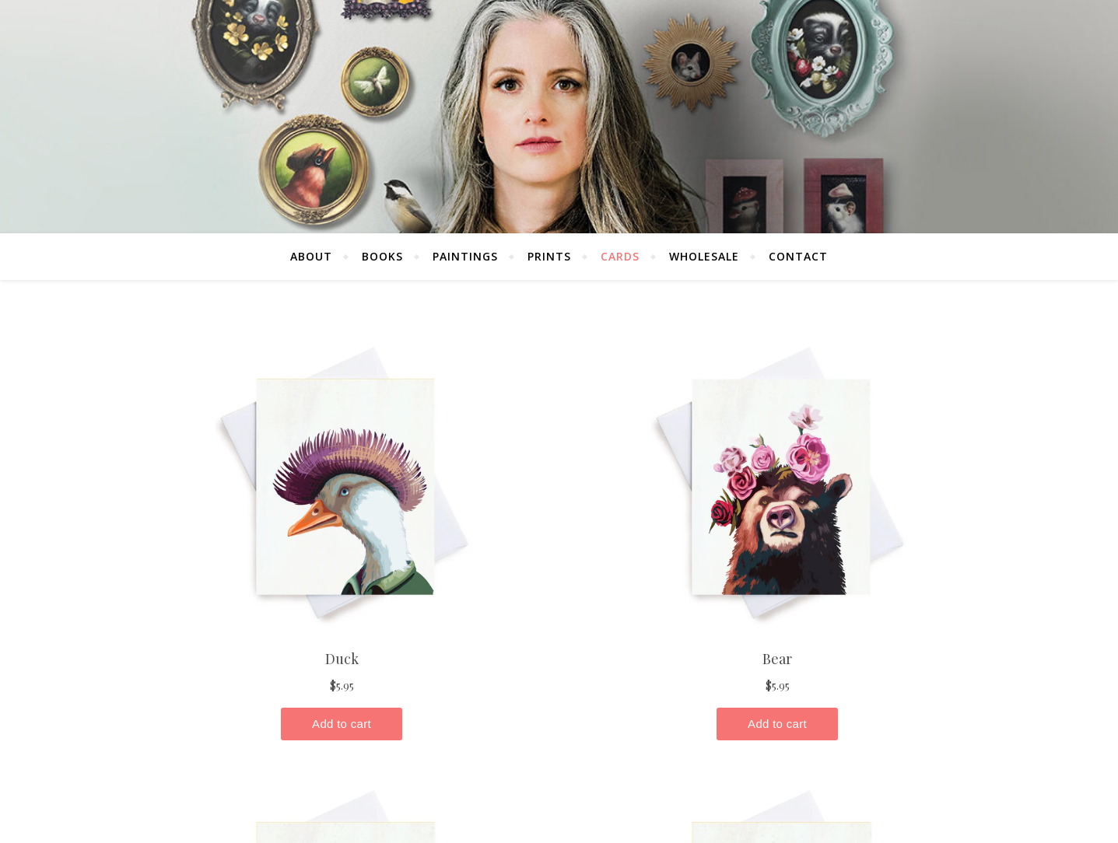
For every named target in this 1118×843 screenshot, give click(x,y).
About (311, 256)
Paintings (465, 256)
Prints (549, 256)
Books (382, 256)
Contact (798, 256)
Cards (620, 256)
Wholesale (704, 256)
